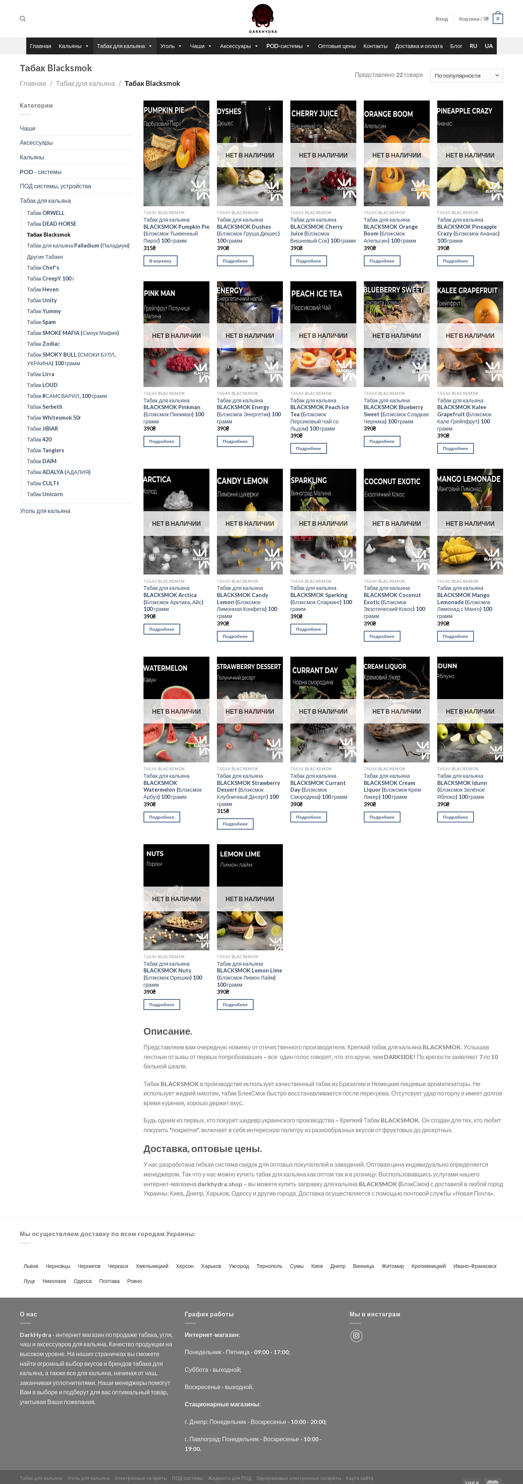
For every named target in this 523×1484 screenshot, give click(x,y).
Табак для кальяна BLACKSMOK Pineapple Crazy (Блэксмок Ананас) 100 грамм (468, 230)
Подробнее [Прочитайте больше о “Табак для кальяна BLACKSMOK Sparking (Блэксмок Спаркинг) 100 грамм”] (308, 629)
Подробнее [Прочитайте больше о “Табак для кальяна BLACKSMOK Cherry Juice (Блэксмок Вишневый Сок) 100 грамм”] (308, 260)
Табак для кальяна (125, 46)
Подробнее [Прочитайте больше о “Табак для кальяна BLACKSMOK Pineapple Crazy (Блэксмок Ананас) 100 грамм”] (455, 260)
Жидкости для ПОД (230, 1478)
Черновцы (58, 1266)
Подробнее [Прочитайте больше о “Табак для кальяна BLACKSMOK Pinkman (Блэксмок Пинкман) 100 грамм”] (162, 441)
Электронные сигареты (140, 1478)
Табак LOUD (42, 385)
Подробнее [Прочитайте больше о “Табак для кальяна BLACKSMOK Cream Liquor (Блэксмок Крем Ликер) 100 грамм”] (382, 817)
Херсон (185, 1266)
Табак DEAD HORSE (51, 224)
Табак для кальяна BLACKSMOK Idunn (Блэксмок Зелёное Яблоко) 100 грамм (462, 786)
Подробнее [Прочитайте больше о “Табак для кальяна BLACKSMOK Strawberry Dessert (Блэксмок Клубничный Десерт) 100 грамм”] (235, 823)
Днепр (337, 1266)
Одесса (82, 1281)
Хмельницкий (152, 1266)
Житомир (392, 1266)
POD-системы (288, 46)
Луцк (29, 1281)
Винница (363, 1266)
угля (165, 1334)
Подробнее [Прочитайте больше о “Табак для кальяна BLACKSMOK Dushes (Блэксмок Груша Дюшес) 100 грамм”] (235, 260)
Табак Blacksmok (48, 234)
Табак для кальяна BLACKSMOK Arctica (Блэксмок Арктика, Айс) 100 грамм (173, 598)
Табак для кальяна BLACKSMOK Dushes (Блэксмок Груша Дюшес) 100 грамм (248, 230)
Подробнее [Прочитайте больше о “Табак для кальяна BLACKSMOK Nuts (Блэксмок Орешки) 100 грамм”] (162, 1004)
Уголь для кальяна (45, 510)
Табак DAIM (42, 461)
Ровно (134, 1281)
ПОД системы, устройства (55, 185)
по (108, 1334)
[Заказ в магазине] (466, 75)
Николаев (54, 1281)
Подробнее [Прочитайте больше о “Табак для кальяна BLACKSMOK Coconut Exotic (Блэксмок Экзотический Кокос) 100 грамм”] (382, 636)
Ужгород (239, 1266)
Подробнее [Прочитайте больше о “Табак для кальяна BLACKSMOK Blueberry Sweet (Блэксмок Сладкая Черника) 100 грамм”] (382, 441)
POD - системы (40, 171)
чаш (25, 1343)
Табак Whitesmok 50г (54, 417)
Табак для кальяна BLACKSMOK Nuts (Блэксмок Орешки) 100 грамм (172, 974)
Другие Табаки (45, 257)
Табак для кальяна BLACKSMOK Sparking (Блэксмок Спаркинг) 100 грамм (321, 598)
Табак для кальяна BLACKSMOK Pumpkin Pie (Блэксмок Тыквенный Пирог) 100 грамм (176, 230)
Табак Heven (43, 289)
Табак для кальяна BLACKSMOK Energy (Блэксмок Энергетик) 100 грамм (249, 411)
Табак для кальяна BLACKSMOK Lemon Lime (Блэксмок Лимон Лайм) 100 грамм (249, 974)
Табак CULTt (43, 483)
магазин (93, 1334)
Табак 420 (39, 439)
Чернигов (89, 1266)
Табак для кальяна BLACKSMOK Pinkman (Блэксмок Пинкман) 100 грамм (173, 411)
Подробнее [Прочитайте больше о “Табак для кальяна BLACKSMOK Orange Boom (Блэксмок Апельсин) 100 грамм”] (382, 260)
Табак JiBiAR (42, 428)
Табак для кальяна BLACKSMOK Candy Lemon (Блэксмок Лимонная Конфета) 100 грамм (247, 602)
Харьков (211, 1266)
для (77, 1343)
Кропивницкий (429, 1266)
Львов (31, 1266)
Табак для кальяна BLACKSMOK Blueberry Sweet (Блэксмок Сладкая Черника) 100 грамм (396, 411)
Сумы (297, 1266)
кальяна (95, 1343)
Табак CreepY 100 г (51, 278)
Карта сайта (360, 1478)
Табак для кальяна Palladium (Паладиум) (78, 245)
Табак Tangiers (45, 450)
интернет (68, 1334)
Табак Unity (42, 300)
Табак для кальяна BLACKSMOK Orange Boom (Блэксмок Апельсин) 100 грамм (391, 230)
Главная (40, 45)
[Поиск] (22, 19)
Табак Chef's (43, 267)
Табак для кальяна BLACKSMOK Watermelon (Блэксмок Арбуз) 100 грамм (172, 786)
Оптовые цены (337, 45)
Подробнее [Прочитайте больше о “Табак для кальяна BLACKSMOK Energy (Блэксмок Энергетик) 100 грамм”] (235, 441)
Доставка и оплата (419, 45)
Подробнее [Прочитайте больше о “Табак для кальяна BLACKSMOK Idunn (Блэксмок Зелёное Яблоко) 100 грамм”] (455, 817)
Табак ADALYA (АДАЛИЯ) (59, 472)
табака (147, 1334)
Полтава (109, 1281)
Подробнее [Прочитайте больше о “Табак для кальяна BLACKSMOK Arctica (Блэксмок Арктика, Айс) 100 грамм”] (162, 629)
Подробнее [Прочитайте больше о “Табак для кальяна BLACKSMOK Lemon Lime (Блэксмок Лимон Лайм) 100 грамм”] (235, 1004)
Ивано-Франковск (474, 1266)
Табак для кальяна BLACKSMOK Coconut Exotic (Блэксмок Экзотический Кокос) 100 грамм (394, 602)
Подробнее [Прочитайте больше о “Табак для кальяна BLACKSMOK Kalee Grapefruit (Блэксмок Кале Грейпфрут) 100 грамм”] (455, 448)
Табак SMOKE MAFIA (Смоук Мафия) (73, 333)
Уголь (171, 46)
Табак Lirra (40, 374)
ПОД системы (187, 1478)
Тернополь (269, 1266)
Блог (456, 45)
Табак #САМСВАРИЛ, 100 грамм (67, 396)
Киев (317, 1266)
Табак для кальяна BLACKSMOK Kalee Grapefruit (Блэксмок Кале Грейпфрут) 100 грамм (464, 414)
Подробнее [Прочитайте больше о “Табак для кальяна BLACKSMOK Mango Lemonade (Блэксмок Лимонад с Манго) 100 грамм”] (455, 636)
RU (473, 45)
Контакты (375, 45)
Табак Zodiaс (43, 344)
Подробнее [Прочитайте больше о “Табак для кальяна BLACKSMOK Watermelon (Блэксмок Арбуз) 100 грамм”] (162, 817)
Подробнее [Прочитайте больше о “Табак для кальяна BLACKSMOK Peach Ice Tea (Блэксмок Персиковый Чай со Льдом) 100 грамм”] (308, 448)
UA (489, 45)
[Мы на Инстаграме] (356, 1336)
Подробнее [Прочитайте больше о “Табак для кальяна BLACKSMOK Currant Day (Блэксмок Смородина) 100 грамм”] (308, 817)
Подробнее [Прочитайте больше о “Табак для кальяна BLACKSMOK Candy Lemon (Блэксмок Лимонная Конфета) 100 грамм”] (235, 636)
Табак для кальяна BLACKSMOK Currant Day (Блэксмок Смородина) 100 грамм (318, 786)
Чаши (201, 46)
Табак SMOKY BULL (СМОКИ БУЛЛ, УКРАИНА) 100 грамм (71, 358)
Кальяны (74, 46)
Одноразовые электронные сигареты (299, 1478)
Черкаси (118, 1266)
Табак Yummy (44, 311)
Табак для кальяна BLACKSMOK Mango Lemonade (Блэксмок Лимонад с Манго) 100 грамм (464, 602)
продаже (125, 1334)
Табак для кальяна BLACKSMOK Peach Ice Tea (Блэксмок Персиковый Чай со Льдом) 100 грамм (319, 414)
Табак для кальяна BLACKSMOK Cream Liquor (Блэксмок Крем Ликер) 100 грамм (392, 786)
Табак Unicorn (45, 494)
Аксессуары (239, 46)
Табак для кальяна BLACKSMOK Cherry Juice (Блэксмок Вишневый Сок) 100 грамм (323, 230)
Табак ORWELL (46, 213)
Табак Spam (41, 322)
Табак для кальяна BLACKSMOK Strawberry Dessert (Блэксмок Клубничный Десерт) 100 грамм (248, 790)
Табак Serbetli (44, 407)
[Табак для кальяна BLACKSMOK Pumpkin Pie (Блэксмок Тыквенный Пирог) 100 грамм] (176, 153)
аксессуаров (54, 1343)
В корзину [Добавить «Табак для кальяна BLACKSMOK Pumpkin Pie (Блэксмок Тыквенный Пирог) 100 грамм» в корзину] (160, 260)
